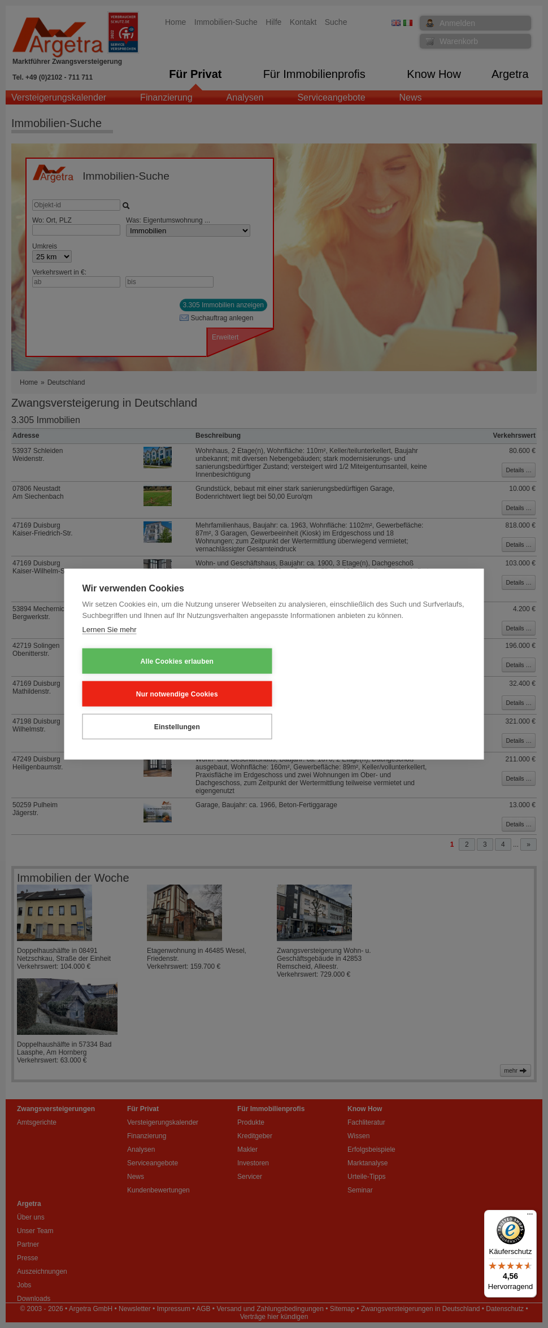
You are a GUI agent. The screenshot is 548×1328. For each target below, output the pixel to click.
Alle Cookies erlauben (138, 693)
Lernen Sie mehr (109, 663)
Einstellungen (370, 693)
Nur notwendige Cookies (254, 693)
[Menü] (530, 1216)
